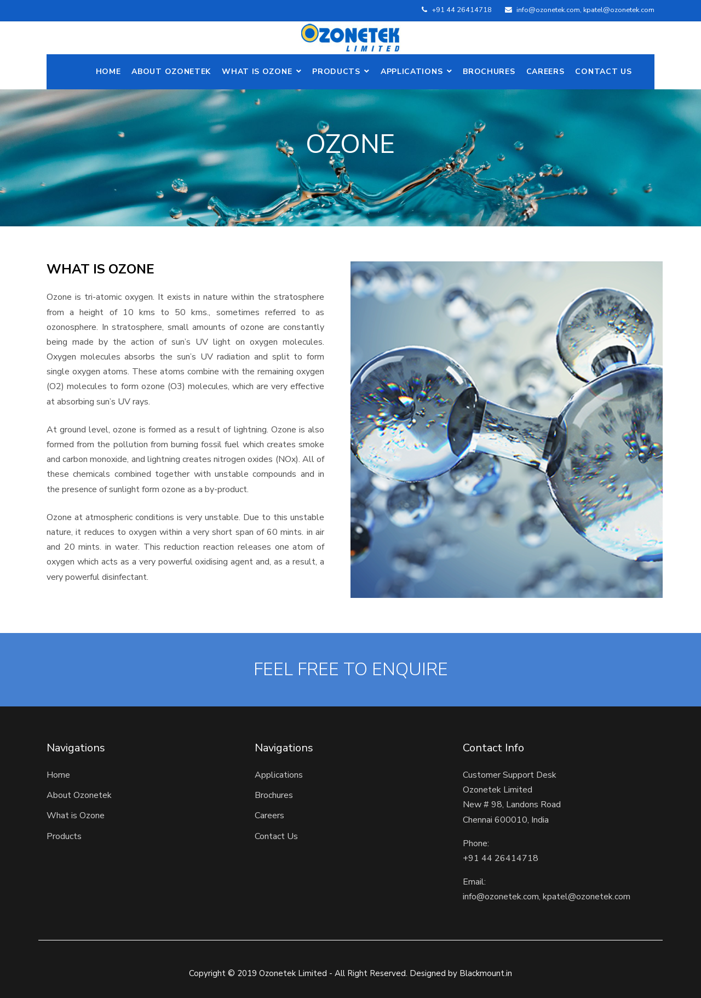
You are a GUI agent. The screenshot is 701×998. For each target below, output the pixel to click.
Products (336, 71)
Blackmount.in (485, 973)
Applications (412, 71)
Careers (545, 71)
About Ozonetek (79, 795)
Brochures (489, 71)
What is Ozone (257, 71)
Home (108, 71)
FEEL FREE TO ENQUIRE (351, 669)
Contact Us (603, 71)
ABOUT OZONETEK (171, 71)
